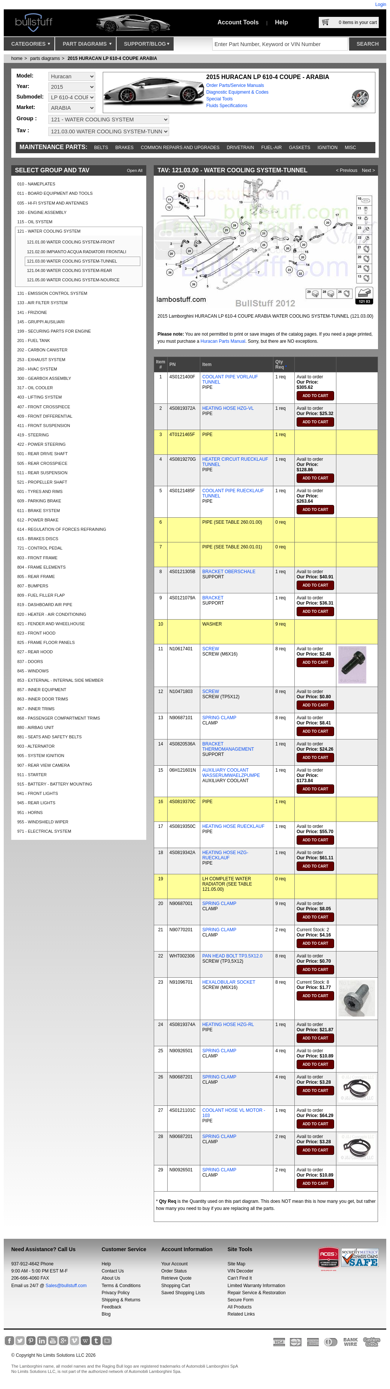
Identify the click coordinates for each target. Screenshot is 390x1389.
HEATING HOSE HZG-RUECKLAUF (225, 855)
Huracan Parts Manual (223, 341)
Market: (25, 107)
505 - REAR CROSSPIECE (42, 463)
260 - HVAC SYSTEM (37, 369)
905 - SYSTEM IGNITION (40, 755)
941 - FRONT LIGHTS (37, 793)
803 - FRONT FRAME (37, 558)
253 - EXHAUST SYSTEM (41, 359)
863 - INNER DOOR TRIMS (42, 699)
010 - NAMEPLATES (36, 184)
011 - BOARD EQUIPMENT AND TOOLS (55, 193)
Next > (368, 170)
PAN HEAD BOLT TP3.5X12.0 (232, 956)
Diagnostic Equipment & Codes (237, 92)
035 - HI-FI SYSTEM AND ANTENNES (52, 203)
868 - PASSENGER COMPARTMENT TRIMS (58, 718)
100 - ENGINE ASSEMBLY (41, 212)
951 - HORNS (30, 812)
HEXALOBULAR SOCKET (228, 982)
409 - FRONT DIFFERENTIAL (44, 416)
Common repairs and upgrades (180, 147)
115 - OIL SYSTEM (34, 222)
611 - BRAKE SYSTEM (38, 510)
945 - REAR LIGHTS (36, 803)
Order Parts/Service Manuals (235, 85)
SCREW (210, 648)
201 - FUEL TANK (33, 340)
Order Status (174, 1271)
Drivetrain (240, 147)
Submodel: (30, 97)
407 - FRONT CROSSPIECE (43, 407)
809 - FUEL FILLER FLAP (41, 595)
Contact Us (113, 1271)
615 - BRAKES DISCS (37, 538)
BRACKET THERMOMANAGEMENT (228, 746)
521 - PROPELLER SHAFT (42, 482)
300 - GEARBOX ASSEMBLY (44, 378)
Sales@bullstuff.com (66, 1285)
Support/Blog (147, 46)
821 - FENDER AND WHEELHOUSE (51, 623)
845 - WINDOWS (33, 671)
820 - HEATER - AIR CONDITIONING (51, 614)
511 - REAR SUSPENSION (42, 472)
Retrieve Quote (176, 1278)
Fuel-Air (271, 147)
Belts (101, 147)
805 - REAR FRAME (36, 576)
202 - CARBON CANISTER (42, 350)
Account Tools (238, 22)
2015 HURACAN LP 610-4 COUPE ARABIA (112, 58)
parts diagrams (45, 58)
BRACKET (213, 597)
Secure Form (241, 1299)
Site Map (236, 1264)
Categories (30, 46)
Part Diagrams (87, 46)
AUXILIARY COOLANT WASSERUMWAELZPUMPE (231, 773)
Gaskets (299, 147)
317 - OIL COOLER (35, 387)
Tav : (22, 130)
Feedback (112, 1307)
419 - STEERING (33, 435)
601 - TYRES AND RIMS (40, 491)
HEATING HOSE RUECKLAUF (233, 826)
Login (380, 4)
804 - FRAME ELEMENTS (41, 567)
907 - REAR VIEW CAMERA (43, 765)
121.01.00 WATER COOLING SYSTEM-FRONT (71, 242)
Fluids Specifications (226, 105)
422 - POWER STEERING (41, 444)
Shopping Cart (175, 1285)
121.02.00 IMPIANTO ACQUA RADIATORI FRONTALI (76, 251)
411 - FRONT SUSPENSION (43, 425)
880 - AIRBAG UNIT (35, 727)
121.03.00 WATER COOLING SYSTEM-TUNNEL (72, 261)
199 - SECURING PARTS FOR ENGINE (54, 331)
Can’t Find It (240, 1278)
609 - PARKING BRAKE (39, 501)
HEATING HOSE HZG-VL (228, 408)
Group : (26, 118)
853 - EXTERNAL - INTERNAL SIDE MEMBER (60, 680)
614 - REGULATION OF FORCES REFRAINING (61, 529)
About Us (111, 1278)
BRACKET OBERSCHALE (228, 571)
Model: (24, 76)
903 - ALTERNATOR (36, 746)
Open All (134, 170)
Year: (22, 86)
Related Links (241, 1314)
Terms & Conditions (121, 1285)
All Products (240, 1307)
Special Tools (219, 99)
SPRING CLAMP (219, 717)
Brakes (125, 147)
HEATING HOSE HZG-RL (228, 1024)
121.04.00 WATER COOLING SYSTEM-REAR (69, 270)
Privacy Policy (116, 1292)
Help (281, 22)
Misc (350, 147)
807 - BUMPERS (32, 586)
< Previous (346, 170)
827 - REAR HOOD (35, 652)
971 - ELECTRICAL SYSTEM (44, 831)
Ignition (328, 147)
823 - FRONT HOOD (36, 633)
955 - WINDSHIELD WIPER (42, 822)
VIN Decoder (241, 1271)
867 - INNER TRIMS (35, 708)
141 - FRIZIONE (32, 312)
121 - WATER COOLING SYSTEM (49, 231)
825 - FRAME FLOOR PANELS (46, 642)
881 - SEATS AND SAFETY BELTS (49, 737)
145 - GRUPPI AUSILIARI (40, 322)
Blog (106, 1314)
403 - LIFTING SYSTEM (39, 397)
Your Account (174, 1264)
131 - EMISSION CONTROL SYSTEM (52, 293)
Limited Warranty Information (256, 1285)
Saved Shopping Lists (183, 1292)
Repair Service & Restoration (257, 1292)
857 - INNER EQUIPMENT (41, 689)
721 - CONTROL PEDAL (40, 548)
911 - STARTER (31, 774)
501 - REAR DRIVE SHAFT (42, 453)
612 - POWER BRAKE (37, 520)
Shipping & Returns (121, 1299)
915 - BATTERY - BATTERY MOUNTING (54, 784)
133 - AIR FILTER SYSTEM (42, 302)
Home (16, 58)
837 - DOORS (30, 661)
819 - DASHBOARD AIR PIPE (44, 604)
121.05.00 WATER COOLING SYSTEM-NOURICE (73, 280)
